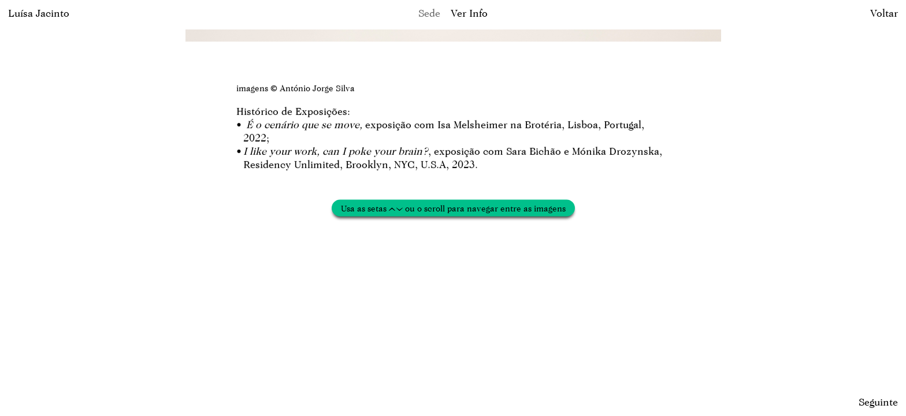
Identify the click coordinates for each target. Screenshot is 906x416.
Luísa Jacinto (38, 13)
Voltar (884, 13)
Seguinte (878, 402)
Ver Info (469, 13)
